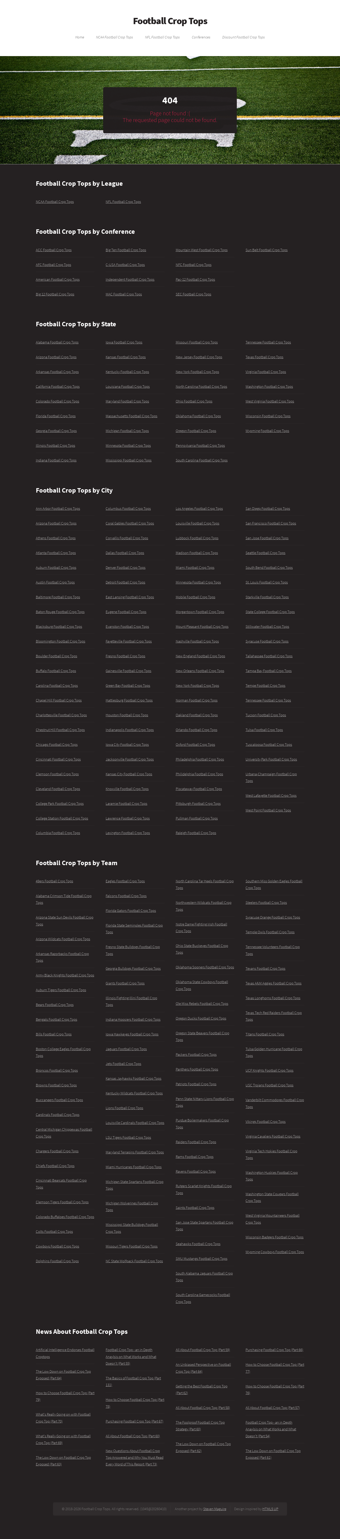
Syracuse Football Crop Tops (267, 641)
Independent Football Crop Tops (130, 279)
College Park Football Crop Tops (60, 803)
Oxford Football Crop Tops (195, 744)
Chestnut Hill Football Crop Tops (60, 729)
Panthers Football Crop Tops (197, 1069)
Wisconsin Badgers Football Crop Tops (275, 1237)
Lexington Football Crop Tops (128, 832)
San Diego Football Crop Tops (268, 508)
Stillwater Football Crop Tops (267, 626)
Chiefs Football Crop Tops (55, 1165)
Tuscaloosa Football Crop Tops (269, 744)
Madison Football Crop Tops (197, 552)
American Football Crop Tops (58, 279)
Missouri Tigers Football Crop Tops (132, 1246)
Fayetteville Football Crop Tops (129, 641)
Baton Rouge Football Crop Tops (60, 611)
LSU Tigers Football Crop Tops (128, 1137)
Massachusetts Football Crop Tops (131, 415)
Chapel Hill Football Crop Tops (59, 700)
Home (79, 37)
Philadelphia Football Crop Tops (200, 759)
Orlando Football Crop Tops (196, 729)
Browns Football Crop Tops (56, 1085)
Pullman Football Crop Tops (197, 818)
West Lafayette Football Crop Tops (271, 795)
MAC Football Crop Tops (124, 294)
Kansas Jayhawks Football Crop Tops (133, 1078)
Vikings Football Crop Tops (266, 1121)
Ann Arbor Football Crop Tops (58, 508)
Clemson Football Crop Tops (57, 774)
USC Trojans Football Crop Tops (269, 1085)
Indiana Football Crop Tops (56, 460)
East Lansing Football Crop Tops (130, 597)
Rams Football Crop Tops (195, 1156)
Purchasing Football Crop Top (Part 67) (134, 1421)
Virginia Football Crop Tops (266, 371)
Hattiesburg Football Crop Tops (129, 700)
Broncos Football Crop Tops (57, 1070)
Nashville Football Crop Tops (197, 641)
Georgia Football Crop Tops (56, 430)
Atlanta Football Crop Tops (56, 552)
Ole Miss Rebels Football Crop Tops (202, 1003)
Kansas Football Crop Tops (126, 356)
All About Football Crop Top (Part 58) (203, 1407)
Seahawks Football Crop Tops (198, 1243)
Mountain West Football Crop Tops (202, 249)
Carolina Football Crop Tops (57, 685)
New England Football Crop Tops (200, 656)
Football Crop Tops (170, 21)
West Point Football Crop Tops (268, 810)
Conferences (201, 37)
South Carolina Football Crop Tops (202, 460)
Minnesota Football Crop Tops (128, 445)
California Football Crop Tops (58, 386)
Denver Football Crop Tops (125, 567)
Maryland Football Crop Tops (127, 401)
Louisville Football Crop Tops (197, 523)
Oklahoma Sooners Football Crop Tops (205, 967)
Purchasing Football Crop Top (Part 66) (274, 1349)
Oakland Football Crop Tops (197, 715)
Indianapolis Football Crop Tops (130, 729)
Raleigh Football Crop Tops (196, 832)
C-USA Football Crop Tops (125, 264)
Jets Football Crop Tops (123, 1063)
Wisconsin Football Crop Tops (268, 415)
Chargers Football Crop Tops (57, 1151)
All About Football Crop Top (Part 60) (133, 1436)
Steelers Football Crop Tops (266, 902)
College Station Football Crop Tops (62, 818)
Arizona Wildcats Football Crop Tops (63, 938)
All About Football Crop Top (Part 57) (273, 1407)
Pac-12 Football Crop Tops (195, 279)
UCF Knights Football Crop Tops (269, 1070)
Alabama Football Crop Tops (57, 342)
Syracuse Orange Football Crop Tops (273, 917)
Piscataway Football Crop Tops (199, 788)
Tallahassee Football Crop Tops (269, 656)
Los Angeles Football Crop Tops (199, 508)
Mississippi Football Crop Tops (129, 460)
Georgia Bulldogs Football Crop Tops (133, 968)
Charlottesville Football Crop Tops (61, 715)
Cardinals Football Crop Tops (57, 1114)
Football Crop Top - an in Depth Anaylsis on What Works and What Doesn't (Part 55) (131, 1356)
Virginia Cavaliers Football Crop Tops (273, 1136)
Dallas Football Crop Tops (125, 552)
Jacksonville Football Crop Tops (130, 759)
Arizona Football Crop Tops (56, 356)
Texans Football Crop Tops (265, 968)
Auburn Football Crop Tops (56, 567)
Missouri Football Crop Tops (197, 342)
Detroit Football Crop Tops (125, 582)
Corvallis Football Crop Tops (127, 537)
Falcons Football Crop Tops (126, 895)
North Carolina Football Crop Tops (201, 386)
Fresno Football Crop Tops (125, 656)
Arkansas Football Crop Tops (57, 371)
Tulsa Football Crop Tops (264, 729)
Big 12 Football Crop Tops (55, 294)
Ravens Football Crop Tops (196, 1171)
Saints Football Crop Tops (195, 1207)
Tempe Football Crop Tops (265, 685)
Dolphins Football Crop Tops (57, 1261)
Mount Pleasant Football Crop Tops (202, 626)
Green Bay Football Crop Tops (128, 685)
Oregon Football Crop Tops (196, 430)
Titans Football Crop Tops (265, 1034)
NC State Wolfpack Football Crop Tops (134, 1261)
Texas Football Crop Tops (264, 356)
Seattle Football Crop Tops (265, 552)
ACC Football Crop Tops (54, 249)
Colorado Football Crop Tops (57, 401)
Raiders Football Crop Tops (196, 1141)
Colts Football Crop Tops (54, 1231)
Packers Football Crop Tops (196, 1054)
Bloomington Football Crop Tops (60, 641)
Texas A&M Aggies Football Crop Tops (274, 983)
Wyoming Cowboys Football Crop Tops (275, 1251)
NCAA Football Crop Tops (114, 37)
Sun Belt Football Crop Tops (267, 249)
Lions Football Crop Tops (124, 1107)
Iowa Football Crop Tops (124, 342)
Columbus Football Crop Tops (128, 508)
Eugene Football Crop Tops (126, 611)
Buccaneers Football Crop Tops (59, 1099)
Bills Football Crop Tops (54, 1034)
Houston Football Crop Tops (127, 715)
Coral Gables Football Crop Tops (130, 523)
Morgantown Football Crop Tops (200, 611)
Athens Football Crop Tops (56, 537)
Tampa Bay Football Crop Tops (269, 670)
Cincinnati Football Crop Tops (58, 759)
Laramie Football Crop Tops (126, 803)
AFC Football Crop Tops (53, 264)
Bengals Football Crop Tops (56, 1019)
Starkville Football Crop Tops (267, 597)
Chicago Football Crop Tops (57, 744)
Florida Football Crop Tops (56, 415)
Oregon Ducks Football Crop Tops (201, 1018)
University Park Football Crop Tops (271, 759)
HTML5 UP (270, 1508)
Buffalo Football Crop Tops (56, 670)
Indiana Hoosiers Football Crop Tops (133, 1019)
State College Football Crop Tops (270, 611)
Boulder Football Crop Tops (56, 656)
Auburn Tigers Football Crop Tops (61, 989)
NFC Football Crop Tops (194, 264)
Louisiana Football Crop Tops (128, 386)
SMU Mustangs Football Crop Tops (201, 1258)
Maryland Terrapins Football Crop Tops (135, 1152)
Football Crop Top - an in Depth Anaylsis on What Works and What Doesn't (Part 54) (271, 1429)
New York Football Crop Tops (197, 371)
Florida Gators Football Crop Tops (131, 910)
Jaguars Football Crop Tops (126, 1048)
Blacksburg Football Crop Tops (59, 626)
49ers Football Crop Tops (54, 881)
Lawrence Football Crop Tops (128, 818)
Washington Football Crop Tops (269, 386)
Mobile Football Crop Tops (195, 597)
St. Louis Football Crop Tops (267, 582)
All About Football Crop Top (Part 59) (203, 1349)
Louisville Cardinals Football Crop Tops (135, 1122)
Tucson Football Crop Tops (266, 715)
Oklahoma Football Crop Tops (198, 415)
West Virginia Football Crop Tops (270, 401)
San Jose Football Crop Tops (267, 537)
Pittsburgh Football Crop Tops (198, 803)
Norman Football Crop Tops (197, 700)
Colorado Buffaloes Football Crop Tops (65, 1216)
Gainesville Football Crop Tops (128, 670)
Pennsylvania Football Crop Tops (200, 445)
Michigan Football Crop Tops (127, 430)
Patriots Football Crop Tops (196, 1084)
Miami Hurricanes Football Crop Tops (134, 1166)
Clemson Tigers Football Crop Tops (62, 1202)
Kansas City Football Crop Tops (129, 774)
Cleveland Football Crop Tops (58, 788)
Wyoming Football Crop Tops (267, 430)
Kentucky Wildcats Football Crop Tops (134, 1093)
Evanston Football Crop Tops (127, 626)
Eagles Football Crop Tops (125, 881)
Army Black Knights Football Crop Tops (65, 975)
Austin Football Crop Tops (55, 582)
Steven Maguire (214, 1508)
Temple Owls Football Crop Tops (270, 932)
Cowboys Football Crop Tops (57, 1246)
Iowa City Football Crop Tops (127, 744)
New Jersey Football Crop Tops (199, 356)
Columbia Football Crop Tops (58, 832)
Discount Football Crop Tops (243, 37)
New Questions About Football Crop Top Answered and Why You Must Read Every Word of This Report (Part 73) (134, 1457)
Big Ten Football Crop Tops (126, 249)
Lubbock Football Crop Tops (197, 537)
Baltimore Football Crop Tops (58, 597)
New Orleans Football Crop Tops (200, 670)
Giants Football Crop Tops (125, 983)
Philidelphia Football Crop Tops (199, 774)
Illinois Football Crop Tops (55, 445)
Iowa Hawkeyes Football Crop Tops (132, 1034)
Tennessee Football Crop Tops (268, 342)
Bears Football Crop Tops (55, 1004)
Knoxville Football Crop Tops (127, 788)
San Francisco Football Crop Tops (271, 523)
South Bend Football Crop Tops (269, 567)
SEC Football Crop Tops (193, 294)
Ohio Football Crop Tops (194, 401)
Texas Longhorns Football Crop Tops (273, 997)
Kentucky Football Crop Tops (127, 371)
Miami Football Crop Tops (195, 567)
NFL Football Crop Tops (162, 37)
